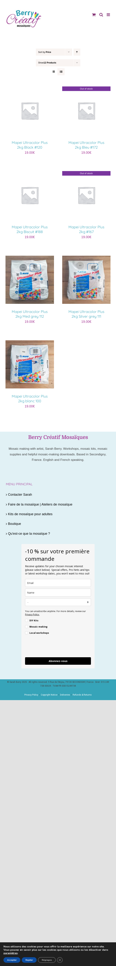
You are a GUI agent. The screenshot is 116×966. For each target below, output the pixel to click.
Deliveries (65, 695)
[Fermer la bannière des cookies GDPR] (60, 960)
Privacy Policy (31, 695)
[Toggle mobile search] (101, 15)
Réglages (47, 960)
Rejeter (29, 960)
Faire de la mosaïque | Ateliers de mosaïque (40, 504)
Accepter (12, 960)
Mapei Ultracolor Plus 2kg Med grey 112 (30, 314)
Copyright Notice (49, 695)
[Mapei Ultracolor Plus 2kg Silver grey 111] (86, 258)
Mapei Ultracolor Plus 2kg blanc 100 (30, 398)
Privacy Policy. (32, 614)
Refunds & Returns (82, 695)
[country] (58, 602)
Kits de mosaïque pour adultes (30, 514)
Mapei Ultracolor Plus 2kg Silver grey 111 (86, 314)
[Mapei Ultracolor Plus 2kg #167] (86, 174)
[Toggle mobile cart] (94, 15)
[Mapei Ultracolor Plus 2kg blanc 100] (29, 343)
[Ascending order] (77, 52)
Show (47, 62)
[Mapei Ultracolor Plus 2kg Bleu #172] (86, 89)
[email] (58, 583)
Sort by (44, 52)
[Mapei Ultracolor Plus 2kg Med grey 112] (29, 258)
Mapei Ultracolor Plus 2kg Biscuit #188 (30, 229)
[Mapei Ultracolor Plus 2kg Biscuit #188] (29, 174)
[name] (58, 593)
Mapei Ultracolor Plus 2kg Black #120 (30, 145)
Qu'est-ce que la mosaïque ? (29, 533)
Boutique (14, 524)
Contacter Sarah (20, 494)
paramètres (10, 953)
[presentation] (53, 646)
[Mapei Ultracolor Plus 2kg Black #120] (29, 89)
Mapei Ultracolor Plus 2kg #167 (86, 229)
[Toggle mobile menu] (109, 15)
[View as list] (61, 71)
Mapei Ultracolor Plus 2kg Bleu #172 (86, 145)
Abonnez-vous (58, 661)
